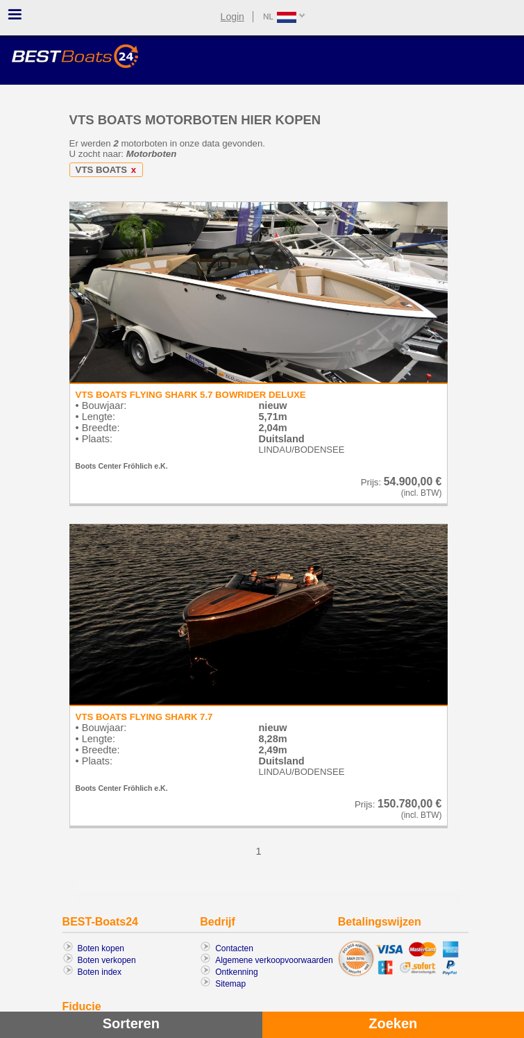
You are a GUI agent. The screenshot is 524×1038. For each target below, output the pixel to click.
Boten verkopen (107, 960)
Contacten (234, 948)
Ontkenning (236, 972)
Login (232, 16)
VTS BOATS (108, 170)
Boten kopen (101, 948)
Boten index (99, 972)
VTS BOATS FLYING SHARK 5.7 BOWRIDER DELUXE (191, 395)
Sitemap (230, 984)
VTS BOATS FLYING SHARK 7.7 (144, 717)
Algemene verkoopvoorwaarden (273, 960)
